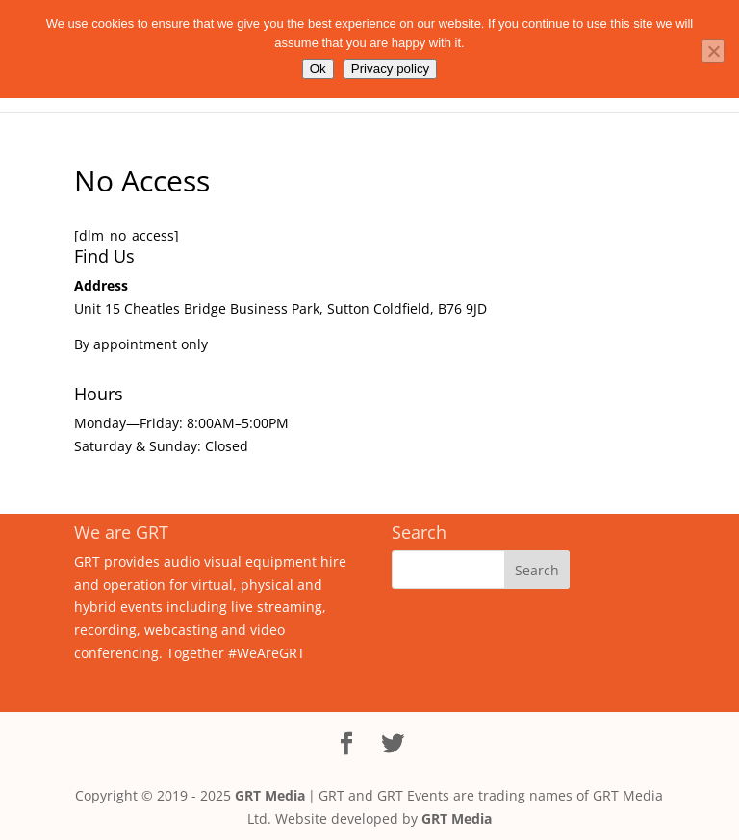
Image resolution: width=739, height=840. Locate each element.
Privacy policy (390, 69)
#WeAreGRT (266, 653)
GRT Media (270, 795)
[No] (713, 51)
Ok (318, 69)
